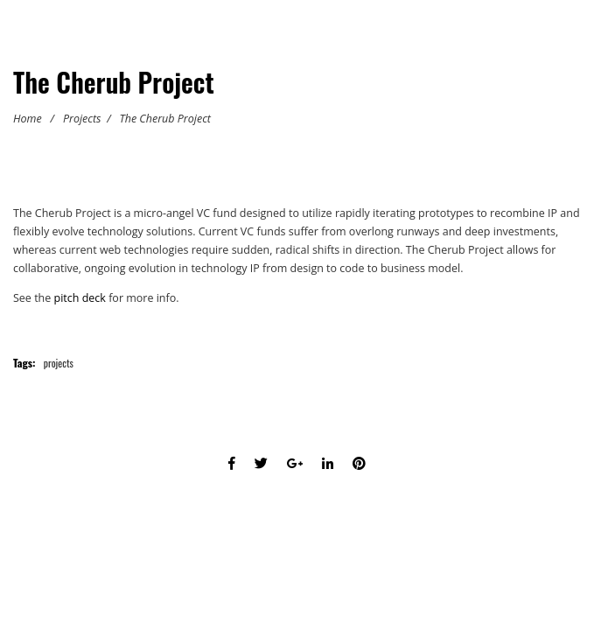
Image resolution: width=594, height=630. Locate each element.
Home (27, 118)
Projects (82, 118)
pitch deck (80, 297)
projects (58, 362)
